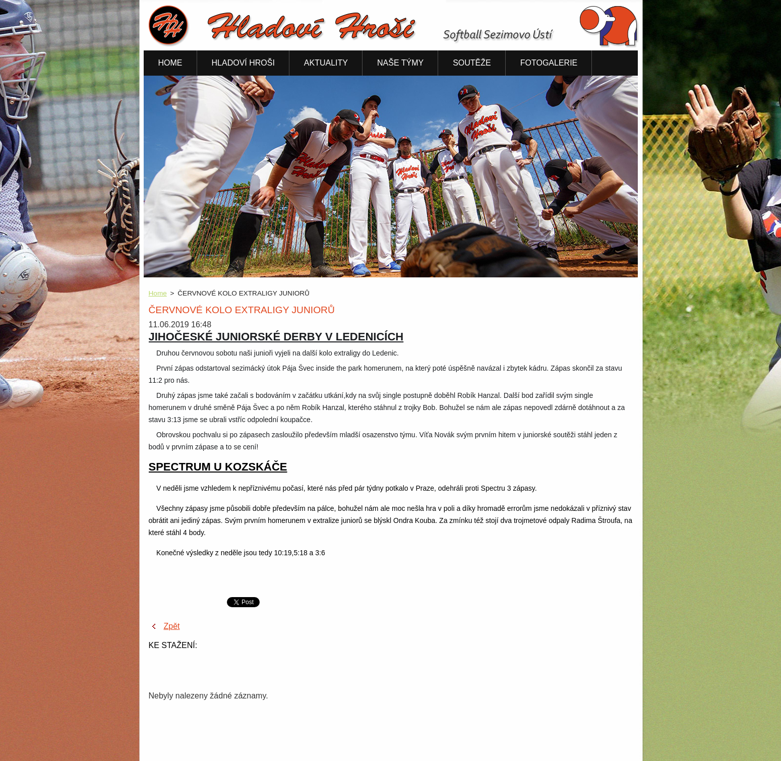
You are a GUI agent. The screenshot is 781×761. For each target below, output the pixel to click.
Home (158, 293)
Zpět (172, 626)
